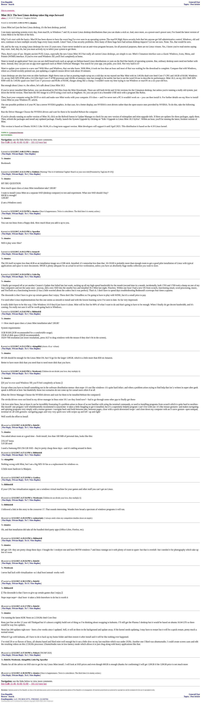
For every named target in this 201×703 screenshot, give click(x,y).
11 (2, 453)
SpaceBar (36, 232)
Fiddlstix (35, 172)
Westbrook (36, 371)
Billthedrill (36, 312)
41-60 (19, 142)
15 (2, 538)
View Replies (30, 154)
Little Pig (36, 274)
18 (2, 606)
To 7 (26, 500)
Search (11, 4)
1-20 (7, 142)
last (44, 142)
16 (2, 561)
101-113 (35, 142)
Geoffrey (36, 478)
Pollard (36, 653)
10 (2, 425)
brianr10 (35, 252)
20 (2, 673)
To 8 (26, 480)
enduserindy (38, 518)
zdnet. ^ (4, 18)
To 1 (26, 174)
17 (2, 581)
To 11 (27, 541)
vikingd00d (36, 346)
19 (2, 653)
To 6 (26, 675)
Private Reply (17, 154)
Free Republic (7, 2)
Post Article (195, 4)
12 (2, 478)
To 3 (26, 234)
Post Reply (6, 154)
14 (2, 518)
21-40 (13, 142)
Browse (4, 4)
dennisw (35, 152)
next (41, 142)
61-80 (25, 142)
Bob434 (36, 425)
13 (2, 498)
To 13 (27, 583)
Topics (186, 4)
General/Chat (194, 2)
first (3, 142)
